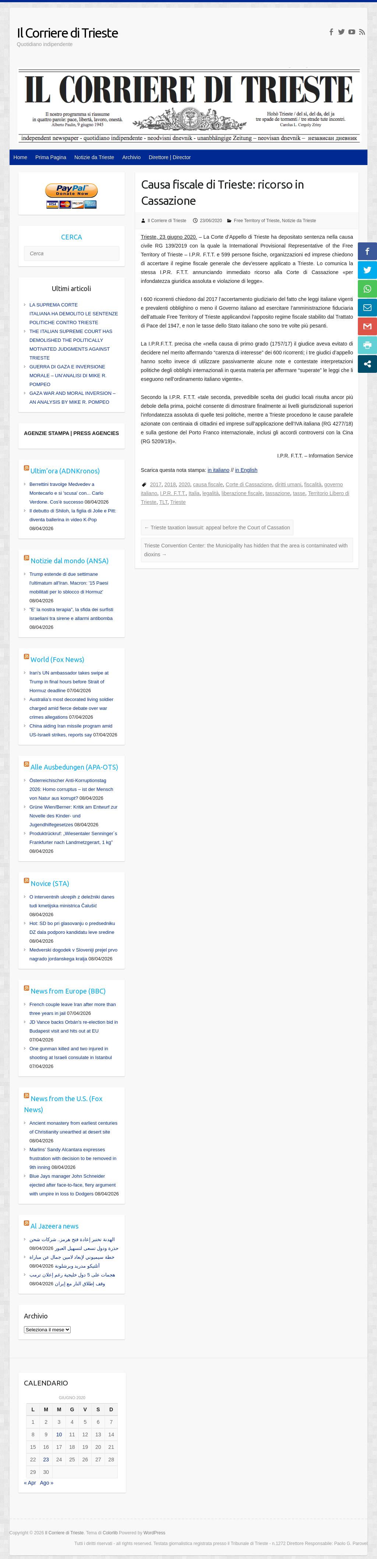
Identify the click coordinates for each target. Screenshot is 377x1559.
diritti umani (288, 484)
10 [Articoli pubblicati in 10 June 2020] (59, 1434)
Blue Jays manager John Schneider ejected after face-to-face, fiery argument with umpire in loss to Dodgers (72, 1185)
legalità (210, 493)
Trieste (178, 502)
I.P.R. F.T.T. (173, 493)
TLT (163, 502)
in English (246, 470)
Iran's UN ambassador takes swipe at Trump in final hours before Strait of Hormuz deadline (69, 681)
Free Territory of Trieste (256, 220)
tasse (299, 493)
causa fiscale (208, 484)
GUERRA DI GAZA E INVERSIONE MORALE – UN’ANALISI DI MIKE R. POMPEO (68, 375)
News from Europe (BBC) (68, 991)
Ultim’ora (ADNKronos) (65, 470)
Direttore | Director (170, 157)
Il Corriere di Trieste (67, 32)
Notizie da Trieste (94, 157)
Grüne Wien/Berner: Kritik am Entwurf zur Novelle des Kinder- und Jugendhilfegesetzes (73, 815)
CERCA (71, 237)
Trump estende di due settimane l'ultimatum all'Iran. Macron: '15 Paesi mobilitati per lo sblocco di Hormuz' (68, 583)
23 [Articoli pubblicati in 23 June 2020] (46, 1459)
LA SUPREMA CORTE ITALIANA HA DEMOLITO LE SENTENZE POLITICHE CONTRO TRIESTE (73, 313)
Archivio (131, 157)
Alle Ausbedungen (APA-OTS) (74, 767)
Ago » (47, 1483)
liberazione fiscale (242, 493)
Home (20, 157)
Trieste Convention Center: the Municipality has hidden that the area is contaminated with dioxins (246, 550)
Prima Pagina (50, 157)
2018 (170, 484)
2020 (184, 484)
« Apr (30, 1483)
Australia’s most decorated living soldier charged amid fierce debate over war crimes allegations (71, 708)
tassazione (277, 493)
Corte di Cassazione (249, 484)
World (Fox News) (57, 659)
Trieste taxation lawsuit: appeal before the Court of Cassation (217, 527)
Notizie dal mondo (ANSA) (70, 560)
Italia (194, 493)
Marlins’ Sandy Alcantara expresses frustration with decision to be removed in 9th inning (72, 1158)
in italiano (218, 470)
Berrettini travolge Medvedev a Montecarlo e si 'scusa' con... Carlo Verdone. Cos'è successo (66, 493)
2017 (156, 484)
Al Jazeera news (54, 1226)
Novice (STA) (50, 883)
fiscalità (312, 484)
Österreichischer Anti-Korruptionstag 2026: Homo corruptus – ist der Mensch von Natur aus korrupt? (71, 789)
